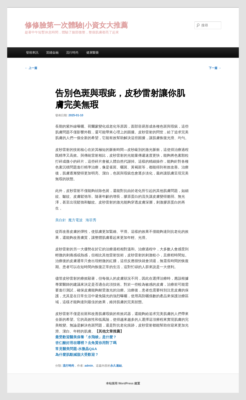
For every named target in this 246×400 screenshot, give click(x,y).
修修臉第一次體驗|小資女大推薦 (76, 25)
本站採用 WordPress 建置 (123, 383)
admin (89, 365)
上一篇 (31, 68)
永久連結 (116, 365)
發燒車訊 (32, 52)
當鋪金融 (52, 52)
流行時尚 (72, 52)
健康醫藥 (92, 52)
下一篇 (215, 68)
